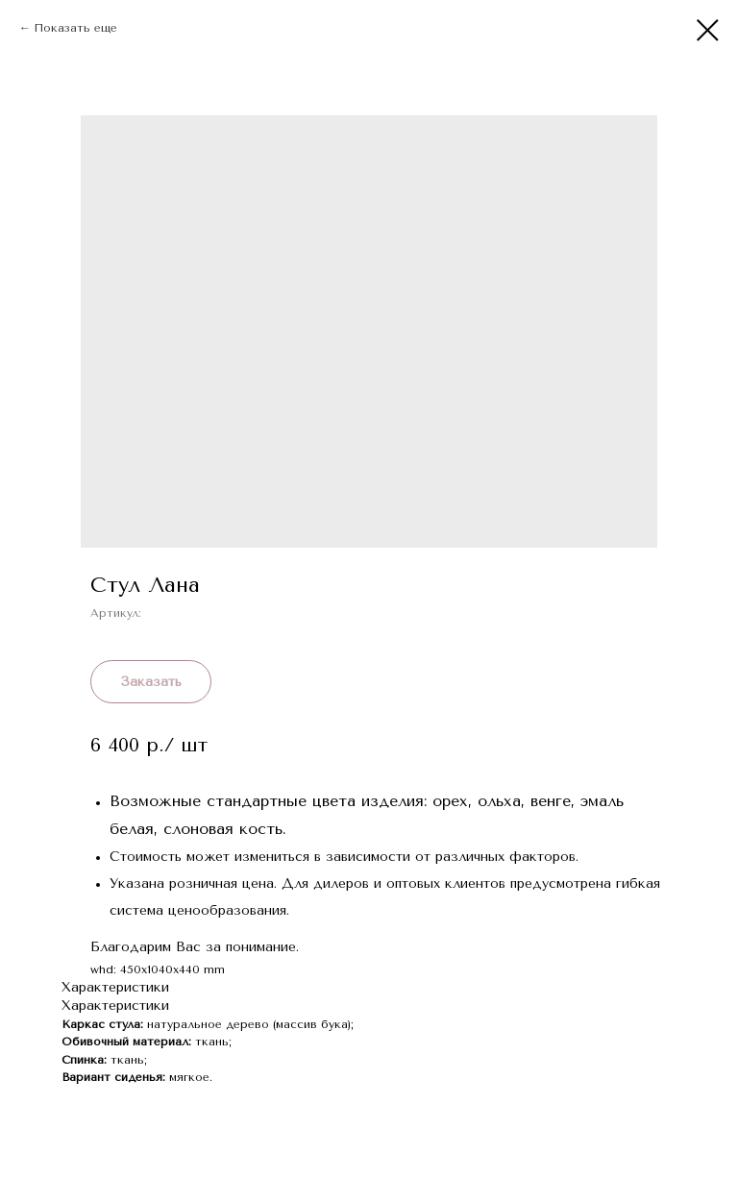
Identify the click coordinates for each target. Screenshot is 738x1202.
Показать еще (75, 28)
